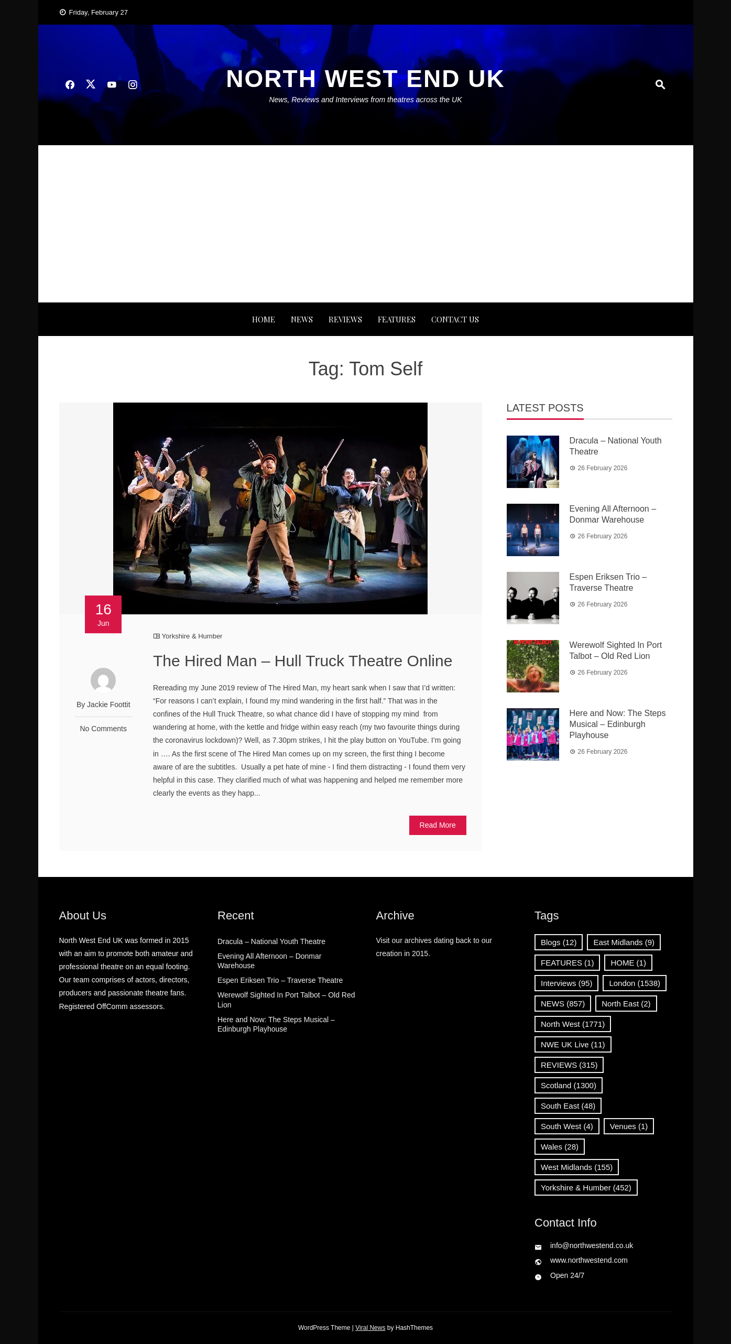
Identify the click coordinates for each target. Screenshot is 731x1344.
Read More (438, 825)
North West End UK (365, 78)
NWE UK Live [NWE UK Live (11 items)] (573, 1044)
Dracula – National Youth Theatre (271, 941)
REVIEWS (345, 319)
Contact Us (455, 319)
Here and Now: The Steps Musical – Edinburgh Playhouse (618, 724)
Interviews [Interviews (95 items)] (566, 983)
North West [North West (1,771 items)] (573, 1024)
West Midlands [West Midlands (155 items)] (577, 1167)
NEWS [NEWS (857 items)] (563, 1003)
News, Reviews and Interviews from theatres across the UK (365, 99)
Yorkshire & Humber (192, 636)
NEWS (302, 319)
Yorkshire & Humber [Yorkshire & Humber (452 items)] (586, 1187)
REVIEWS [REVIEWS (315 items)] (569, 1064)
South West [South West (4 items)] (567, 1126)
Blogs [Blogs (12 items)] (558, 942)
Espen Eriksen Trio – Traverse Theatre (280, 980)
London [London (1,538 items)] (634, 983)
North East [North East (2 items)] (626, 1003)
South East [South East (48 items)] (568, 1105)
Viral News (370, 1327)
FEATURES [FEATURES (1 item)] (567, 962)
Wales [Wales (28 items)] (560, 1146)
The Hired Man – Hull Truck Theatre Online (302, 660)
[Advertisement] (365, 223)
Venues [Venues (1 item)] (629, 1126)
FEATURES (397, 319)
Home (263, 319)
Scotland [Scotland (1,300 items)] (568, 1085)
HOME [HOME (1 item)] (628, 962)
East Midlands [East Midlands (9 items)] (623, 942)
